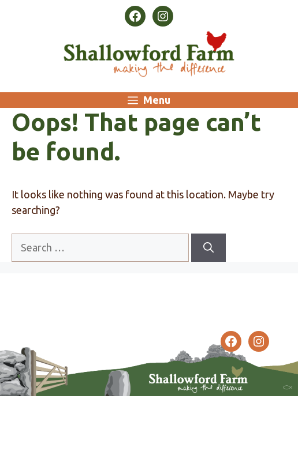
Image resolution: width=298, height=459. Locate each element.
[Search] (208, 248)
